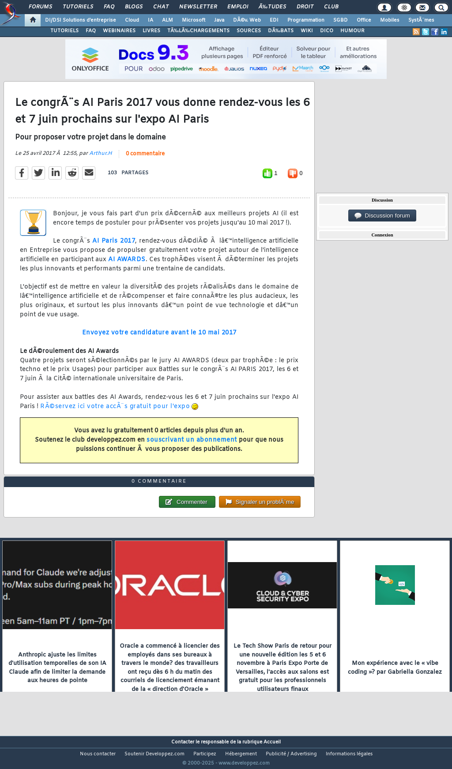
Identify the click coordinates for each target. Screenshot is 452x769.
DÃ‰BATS (281, 31)
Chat (161, 7)
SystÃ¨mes (421, 20)
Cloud (132, 20)
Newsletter (198, 7)
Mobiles (389, 20)
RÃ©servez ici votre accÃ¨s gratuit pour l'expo (115, 412)
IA (150, 20)
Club (331, 7)
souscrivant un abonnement (192, 445)
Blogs (133, 7)
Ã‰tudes (272, 7)
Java (219, 20)
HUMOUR (352, 31)
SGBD (340, 20)
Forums (40, 7)
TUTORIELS (64, 31)
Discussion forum (382, 215)
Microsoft (193, 20)
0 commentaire (145, 159)
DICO (326, 31)
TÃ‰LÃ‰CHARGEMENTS (198, 31)
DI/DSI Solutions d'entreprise (80, 20)
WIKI (307, 31)
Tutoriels (78, 7)
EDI (274, 20)
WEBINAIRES (119, 31)
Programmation (305, 20)
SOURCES (249, 31)
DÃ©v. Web (247, 20)
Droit (305, 7)
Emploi (237, 7)
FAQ (109, 7)
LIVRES (151, 31)
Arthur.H (100, 158)
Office (364, 20)
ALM (167, 20)
